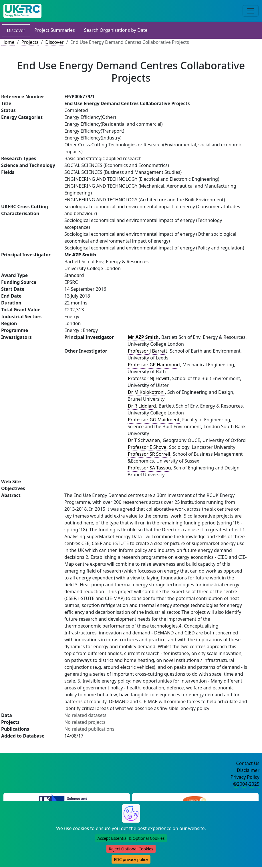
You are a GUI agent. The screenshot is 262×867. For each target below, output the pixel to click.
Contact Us (247, 763)
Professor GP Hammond (154, 364)
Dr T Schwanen (144, 440)
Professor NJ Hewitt (148, 378)
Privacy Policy (245, 777)
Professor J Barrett (147, 351)
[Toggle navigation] (251, 11)
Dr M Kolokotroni (146, 392)
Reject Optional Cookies (131, 849)
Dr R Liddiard (142, 406)
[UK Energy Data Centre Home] (22, 10)
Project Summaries (54, 30)
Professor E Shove (147, 447)
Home (8, 42)
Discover (16, 30)
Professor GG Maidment (154, 419)
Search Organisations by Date (116, 30)
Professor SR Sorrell (149, 454)
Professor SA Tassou (149, 468)
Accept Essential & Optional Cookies (131, 838)
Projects (29, 42)
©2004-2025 (246, 784)
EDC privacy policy (131, 859)
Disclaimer (248, 770)
